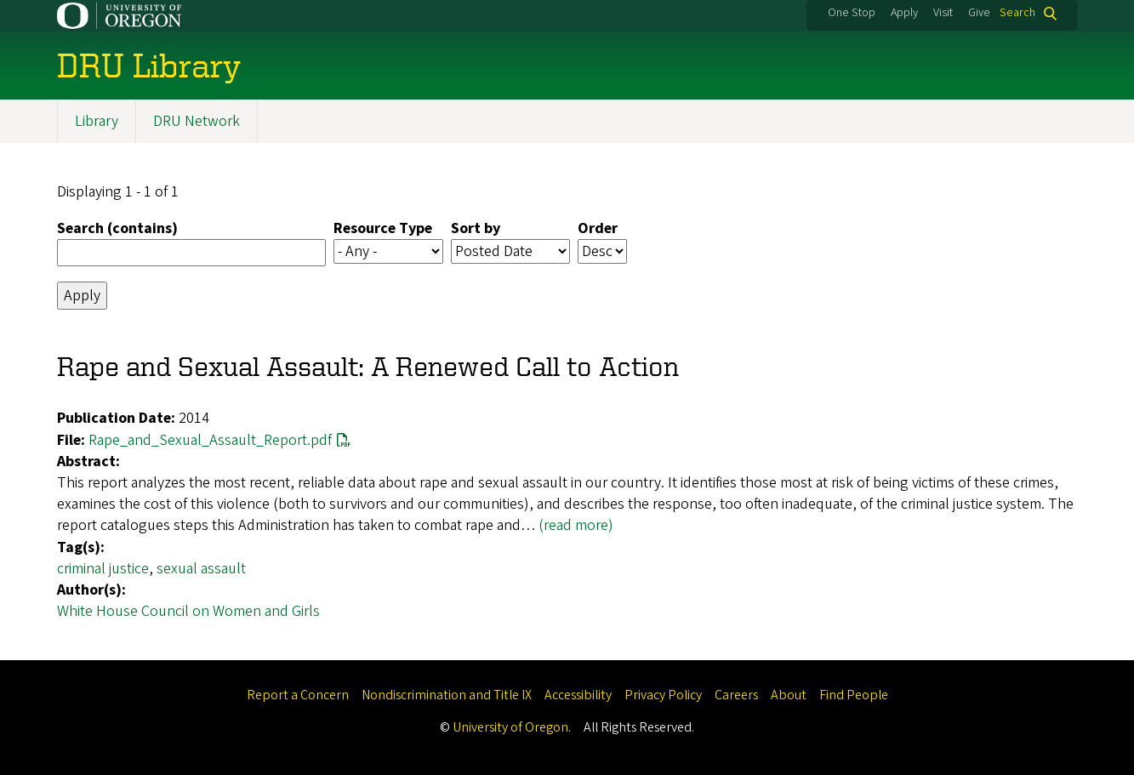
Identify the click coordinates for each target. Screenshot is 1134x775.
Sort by (475, 228)
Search (1017, 13)
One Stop (851, 12)
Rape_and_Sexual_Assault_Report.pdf (210, 440)
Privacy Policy (663, 695)
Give (979, 12)
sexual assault (201, 568)
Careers (736, 695)
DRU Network (196, 121)
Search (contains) (117, 228)
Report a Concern (298, 695)
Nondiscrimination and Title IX (447, 695)
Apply (904, 12)
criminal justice (103, 568)
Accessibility (578, 695)
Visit (943, 12)
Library (96, 121)
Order (598, 228)
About (788, 695)
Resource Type (382, 228)
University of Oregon (510, 727)
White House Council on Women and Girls (188, 611)
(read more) (576, 525)
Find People (853, 695)
